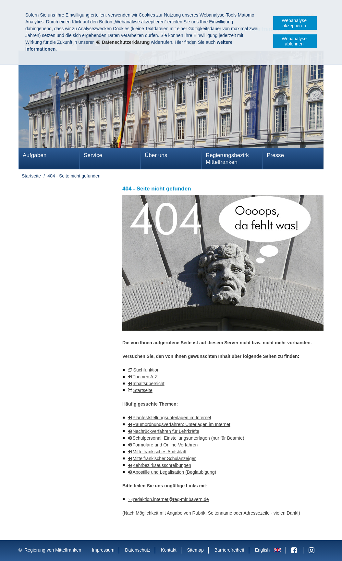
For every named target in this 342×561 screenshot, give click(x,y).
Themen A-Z (145, 376)
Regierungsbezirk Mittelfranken (227, 158)
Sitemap (195, 550)
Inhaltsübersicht (149, 383)
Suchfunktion (146, 369)
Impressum (103, 550)
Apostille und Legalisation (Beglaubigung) (174, 472)
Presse (275, 155)
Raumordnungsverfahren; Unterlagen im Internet (181, 424)
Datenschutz (137, 550)
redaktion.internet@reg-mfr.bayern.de (171, 499)
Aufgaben (34, 155)
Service (93, 155)
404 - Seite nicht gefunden (73, 175)
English (262, 550)
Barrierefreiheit (229, 550)
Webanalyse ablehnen (294, 41)
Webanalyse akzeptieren (294, 23)
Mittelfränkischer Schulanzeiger (164, 458)
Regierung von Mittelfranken (52, 550)
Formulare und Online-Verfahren (165, 444)
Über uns (156, 155)
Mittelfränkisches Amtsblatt (160, 451)
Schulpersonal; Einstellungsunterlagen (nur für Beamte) (188, 438)
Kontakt (168, 550)
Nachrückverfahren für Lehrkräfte (166, 431)
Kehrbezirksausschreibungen (162, 465)
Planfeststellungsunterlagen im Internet (172, 417)
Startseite (31, 175)
